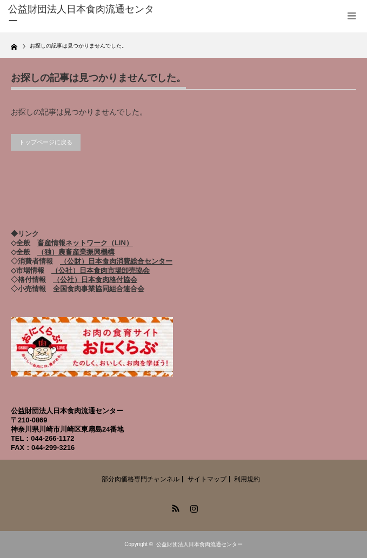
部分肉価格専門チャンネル (140, 479)
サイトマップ (207, 479)
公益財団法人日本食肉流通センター (199, 544)
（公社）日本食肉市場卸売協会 (100, 270)
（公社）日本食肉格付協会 (95, 279)
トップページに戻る (45, 142)
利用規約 (247, 479)
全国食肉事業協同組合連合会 (98, 289)
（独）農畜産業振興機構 (76, 252)
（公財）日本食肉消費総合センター (116, 261)
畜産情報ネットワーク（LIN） (85, 243)
